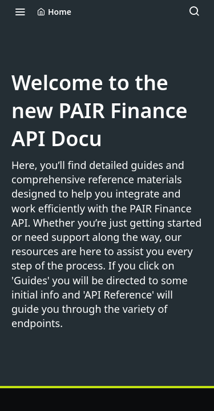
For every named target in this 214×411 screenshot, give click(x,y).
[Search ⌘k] (194, 11)
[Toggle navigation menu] (20, 11)
